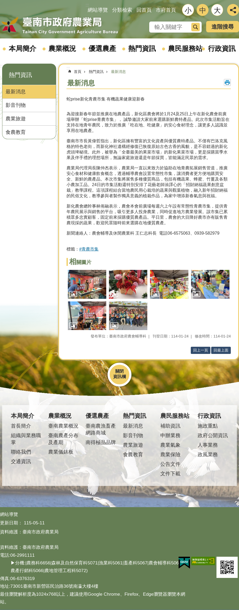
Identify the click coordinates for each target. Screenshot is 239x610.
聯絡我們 (21, 452)
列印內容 (227, 82)
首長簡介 (21, 426)
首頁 (77, 71)
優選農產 (102, 48)
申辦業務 (170, 435)
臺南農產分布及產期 (63, 439)
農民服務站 (185, 48)
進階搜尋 (222, 27)
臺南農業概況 (63, 426)
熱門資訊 (142, 48)
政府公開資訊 (213, 435)
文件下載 (170, 473)
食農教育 (16, 132)
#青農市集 (89, 249)
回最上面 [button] (221, 350)
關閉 (119, 371)
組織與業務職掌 (26, 439)
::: (1, 66)
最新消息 (16, 91)
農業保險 (170, 454)
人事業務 (208, 445)
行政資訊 (209, 415)
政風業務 (208, 454)
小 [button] (188, 10)
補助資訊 (170, 426)
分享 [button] (233, 10)
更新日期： (11, 522)
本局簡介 (22, 48)
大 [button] (217, 10)
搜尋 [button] (195, 27)
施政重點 (208, 426)
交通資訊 (21, 461)
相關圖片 (80, 262)
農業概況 (62, 48)
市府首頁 (166, 10)
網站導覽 (98, 10)
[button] (87, 284)
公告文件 (170, 464)
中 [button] (202, 10)
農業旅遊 (16, 118)
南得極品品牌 (101, 442)
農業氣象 (170, 445)
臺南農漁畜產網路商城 (101, 429)
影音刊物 (16, 105)
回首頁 (144, 10)
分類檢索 (122, 10)
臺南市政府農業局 (59, 26)
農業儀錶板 (60, 452)
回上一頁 (200, 350)
